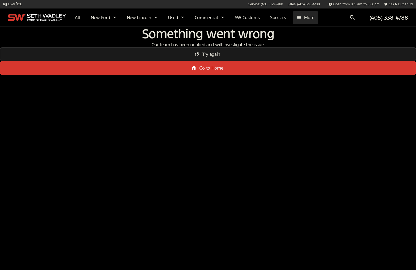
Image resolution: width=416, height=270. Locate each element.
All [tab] (46, 39)
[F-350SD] (33, 65)
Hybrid (384, 39)
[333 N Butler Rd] (398, 4)
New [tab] (18, 39)
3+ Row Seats (223, 39)
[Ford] (12, 65)
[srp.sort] (212, 66)
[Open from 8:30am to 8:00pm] (354, 4)
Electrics (349, 39)
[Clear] (71, 167)
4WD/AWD (142, 39)
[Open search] (352, 17)
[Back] (75, 55)
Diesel (314, 39)
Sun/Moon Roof (272, 39)
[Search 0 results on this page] (146, 66)
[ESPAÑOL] (12, 4)
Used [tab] (75, 39)
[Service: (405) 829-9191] (265, 4)
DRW (106, 39)
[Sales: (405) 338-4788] (304, 4)
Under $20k (181, 39)
